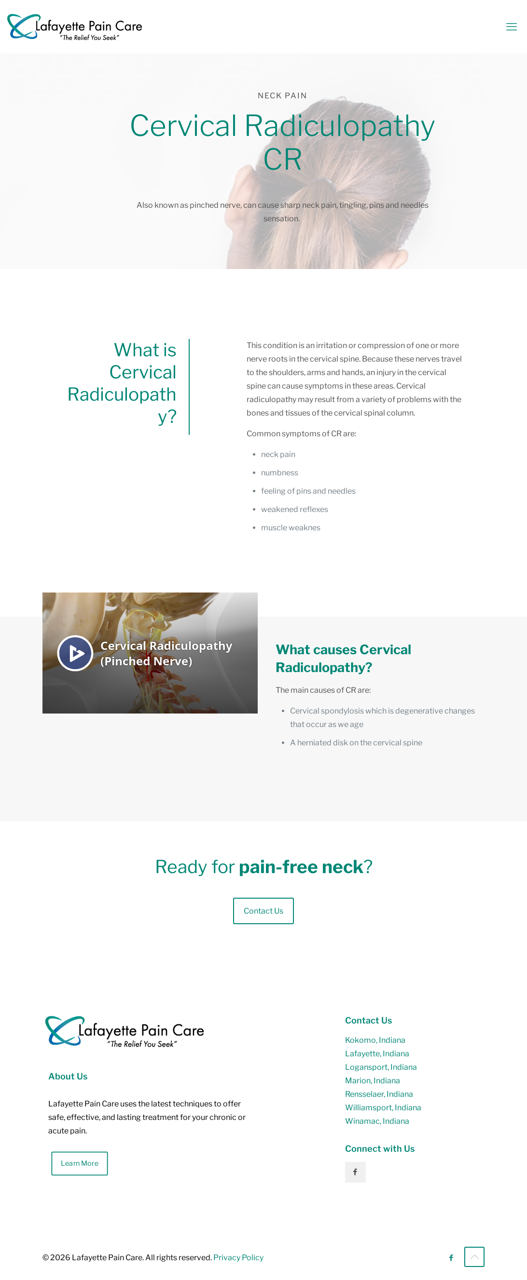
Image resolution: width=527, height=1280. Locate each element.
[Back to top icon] (474, 1257)
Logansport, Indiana (381, 1067)
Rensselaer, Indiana (379, 1094)
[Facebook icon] (451, 1257)
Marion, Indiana (372, 1080)
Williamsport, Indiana (383, 1107)
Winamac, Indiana (377, 1121)
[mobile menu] (511, 26)
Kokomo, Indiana (375, 1040)
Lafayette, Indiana (377, 1053)
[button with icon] (355, 1172)
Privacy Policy (238, 1257)
